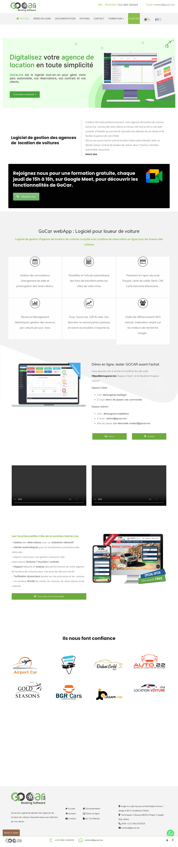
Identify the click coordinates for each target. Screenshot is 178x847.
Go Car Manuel (91, 818)
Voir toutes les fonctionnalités (49, 596)
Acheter (134, 18)
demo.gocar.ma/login (115, 394)
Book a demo (11, 833)
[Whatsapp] (170, 833)
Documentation (65, 18)
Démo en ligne (42, 18)
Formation (116, 18)
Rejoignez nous (26, 196)
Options (85, 18)
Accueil (22, 18)
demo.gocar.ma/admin (116, 413)
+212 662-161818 (127, 4)
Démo (109, 436)
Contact (99, 18)
